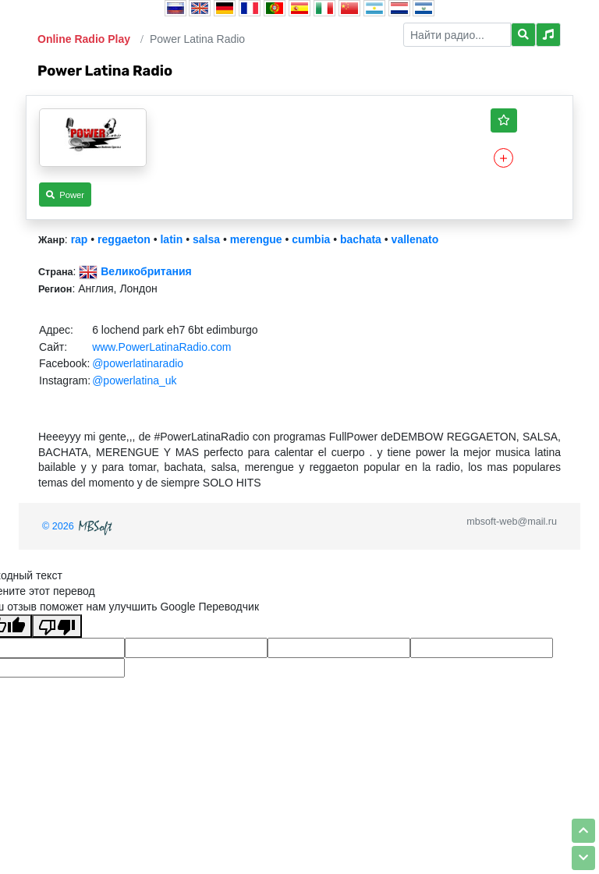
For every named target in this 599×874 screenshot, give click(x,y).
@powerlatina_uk (134, 380)
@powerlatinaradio (137, 363)
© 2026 (78, 526)
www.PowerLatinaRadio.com (161, 347)
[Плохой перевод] (57, 626)
